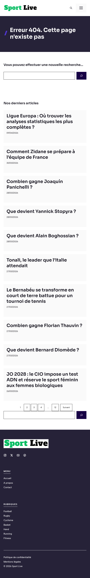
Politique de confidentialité (17, 557)
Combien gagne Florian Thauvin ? (44, 325)
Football (8, 511)
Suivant (66, 407)
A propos (8, 483)
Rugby (7, 515)
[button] (71, 8)
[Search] (81, 76)
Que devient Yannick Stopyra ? (41, 211)
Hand (6, 529)
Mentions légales (12, 561)
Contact (8, 487)
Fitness (7, 538)
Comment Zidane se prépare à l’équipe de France (41, 154)
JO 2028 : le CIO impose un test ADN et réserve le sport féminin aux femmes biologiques (42, 379)
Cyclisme (8, 520)
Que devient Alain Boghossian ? (43, 236)
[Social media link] (5, 455)
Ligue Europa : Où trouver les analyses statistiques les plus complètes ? (40, 121)
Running (8, 533)
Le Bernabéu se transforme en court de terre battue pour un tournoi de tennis (40, 295)
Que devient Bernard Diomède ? (43, 350)
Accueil (7, 478)
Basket (7, 525)
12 (55, 407)
